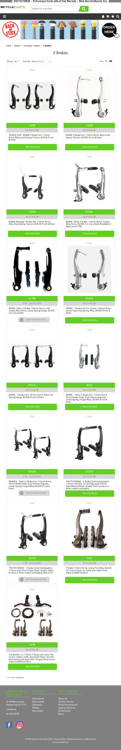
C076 (89, 558)
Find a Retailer (32, 147)
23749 (89, 471)
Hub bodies (37, 711)
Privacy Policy (59, 739)
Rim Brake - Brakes (32, 46)
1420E (32, 125)
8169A (89, 211)
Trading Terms (90, 739)
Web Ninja (64, 742)
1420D (89, 125)
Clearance (37, 705)
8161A (32, 385)
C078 (32, 644)
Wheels (35, 708)
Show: (10, 61)
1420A (32, 211)
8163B (32, 471)
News (61, 714)
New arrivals (38, 701)
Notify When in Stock (36, 320)
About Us (62, 698)
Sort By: (27, 61)
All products (38, 698)
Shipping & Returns (74, 739)
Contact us (11, 709)
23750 (32, 558)
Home (8, 46)
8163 (89, 385)
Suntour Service (66, 701)
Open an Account (66, 708)
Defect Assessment (68, 705)
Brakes (17, 46)
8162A (89, 298)
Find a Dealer (64, 711)
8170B (32, 298)
